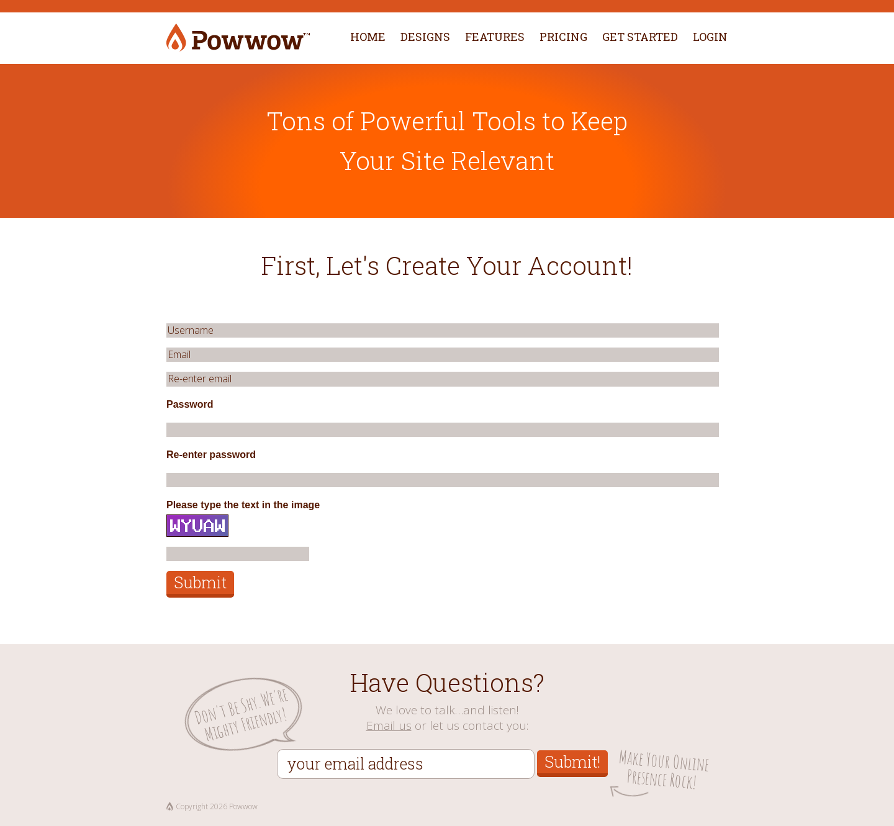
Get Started (640, 36)
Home (368, 36)
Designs (425, 36)
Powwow (238, 38)
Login (710, 36)
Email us (389, 725)
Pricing (563, 36)
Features (495, 36)
